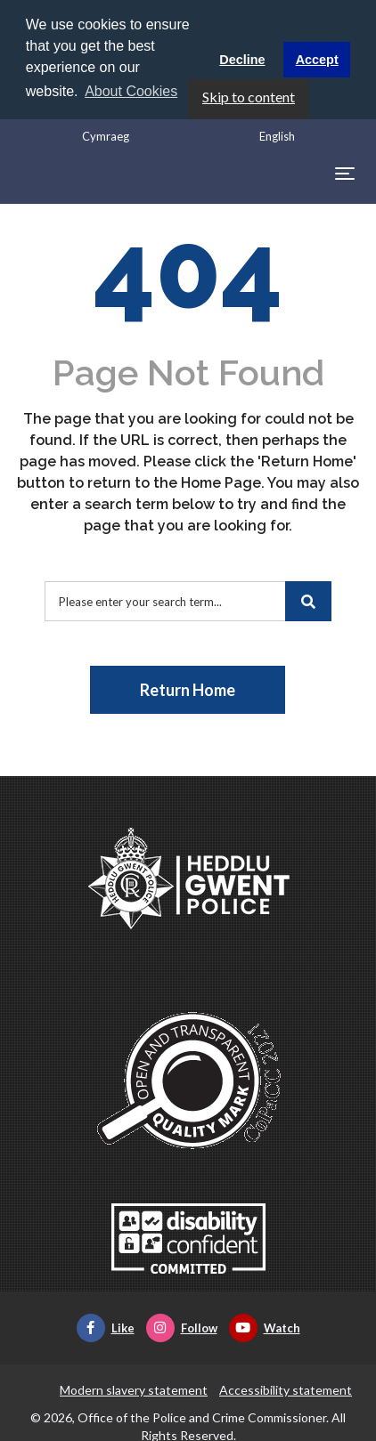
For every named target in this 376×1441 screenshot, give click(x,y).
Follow (181, 1328)
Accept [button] (317, 60)
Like (106, 1328)
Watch (264, 1328)
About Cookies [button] (131, 91)
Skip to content (248, 95)
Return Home (187, 690)
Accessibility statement (285, 1389)
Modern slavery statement (134, 1389)
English (277, 135)
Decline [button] (242, 60)
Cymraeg (105, 135)
